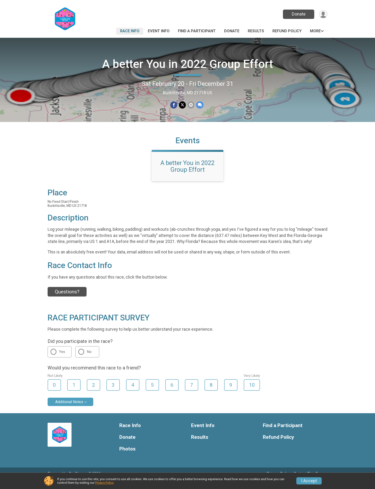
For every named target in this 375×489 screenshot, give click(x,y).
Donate (298, 13)
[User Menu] (323, 14)
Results (256, 31)
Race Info (129, 31)
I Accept (309, 480)
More (315, 31)
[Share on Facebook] (174, 105)
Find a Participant (197, 31)
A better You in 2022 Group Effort (187, 64)
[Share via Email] (190, 105)
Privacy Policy (104, 482)
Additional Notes (69, 408)
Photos (127, 455)
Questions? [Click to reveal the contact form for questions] (67, 298)
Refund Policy (287, 31)
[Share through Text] (199, 105)
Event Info (159, 31)
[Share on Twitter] (182, 105)
